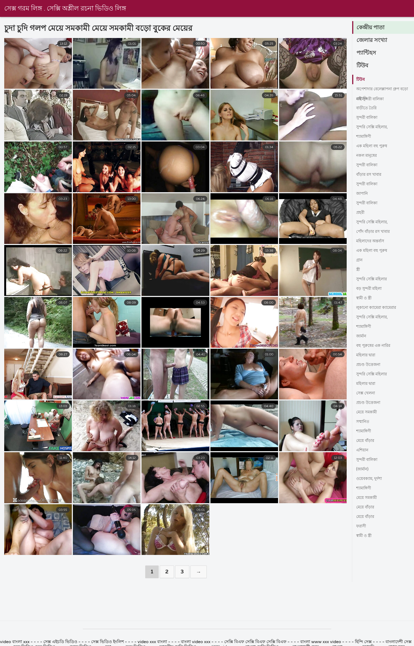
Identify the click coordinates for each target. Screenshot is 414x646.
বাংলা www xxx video (321, 642)
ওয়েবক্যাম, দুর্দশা (370, 479)
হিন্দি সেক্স (364, 642)
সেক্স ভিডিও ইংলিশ (107, 642)
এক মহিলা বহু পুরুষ (372, 146)
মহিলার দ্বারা (367, 355)
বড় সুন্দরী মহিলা (370, 289)
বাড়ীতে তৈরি (367, 108)
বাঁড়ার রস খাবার (370, 175)
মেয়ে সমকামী (367, 412)
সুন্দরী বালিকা (368, 118)
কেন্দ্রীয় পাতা (370, 28)
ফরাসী (361, 526)
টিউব (362, 66)
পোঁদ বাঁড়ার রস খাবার (374, 232)
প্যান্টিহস (366, 53)
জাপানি (362, 194)
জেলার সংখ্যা (372, 41)
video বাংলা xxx (15, 642)
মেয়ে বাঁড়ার (365, 441)
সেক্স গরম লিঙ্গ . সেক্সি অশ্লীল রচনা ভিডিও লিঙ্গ (67, 8)
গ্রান (359, 260)
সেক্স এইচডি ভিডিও (60, 642)
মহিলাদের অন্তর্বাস (371, 241)
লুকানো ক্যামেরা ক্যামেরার (378, 308)
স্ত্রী (358, 270)
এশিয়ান (362, 450)
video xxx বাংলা (153, 642)
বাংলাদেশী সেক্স (398, 642)
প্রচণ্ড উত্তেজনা (369, 365)
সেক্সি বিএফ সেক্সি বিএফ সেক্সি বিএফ (255, 642)
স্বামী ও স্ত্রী (364, 298)
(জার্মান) (363, 469)
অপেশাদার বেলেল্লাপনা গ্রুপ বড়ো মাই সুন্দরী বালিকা (379, 90)
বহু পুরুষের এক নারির (374, 346)
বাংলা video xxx (196, 642)
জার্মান (362, 336)
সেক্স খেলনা (366, 393)
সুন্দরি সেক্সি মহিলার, (373, 127)
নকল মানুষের (367, 156)
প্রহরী (360, 213)
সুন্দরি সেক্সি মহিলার (373, 279)
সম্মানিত (363, 422)
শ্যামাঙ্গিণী (364, 137)
